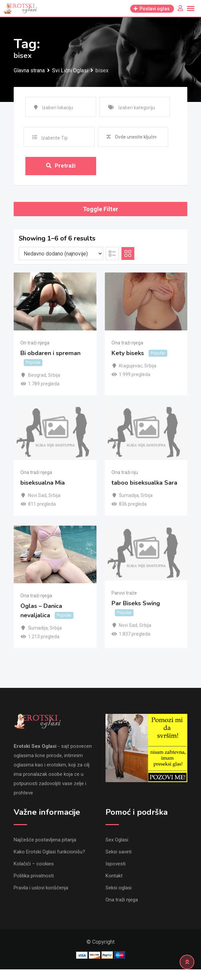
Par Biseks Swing (136, 605)
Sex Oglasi (117, 841)
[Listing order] (61, 255)
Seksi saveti (119, 853)
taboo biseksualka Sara (144, 484)
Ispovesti (116, 865)
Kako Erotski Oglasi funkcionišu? (49, 853)
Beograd (37, 376)
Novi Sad (37, 497)
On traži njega (34, 344)
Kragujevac (130, 367)
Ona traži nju (125, 474)
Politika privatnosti (34, 877)
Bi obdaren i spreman (50, 355)
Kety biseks (128, 355)
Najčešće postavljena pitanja (45, 841)
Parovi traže (124, 594)
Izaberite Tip (54, 138)
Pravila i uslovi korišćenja (41, 889)
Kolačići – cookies (34, 865)
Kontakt (114, 877)
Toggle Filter (100, 210)
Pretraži (60, 166)
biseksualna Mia (42, 484)
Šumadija (129, 497)
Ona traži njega (127, 344)
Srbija (54, 376)
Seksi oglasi (119, 889)
